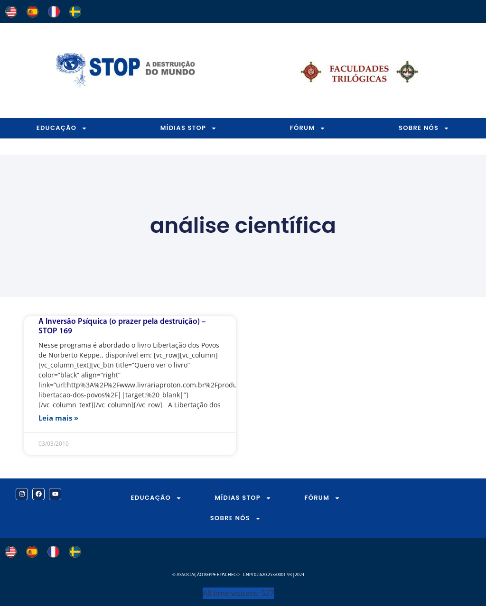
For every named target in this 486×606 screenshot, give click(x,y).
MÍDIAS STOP (188, 128)
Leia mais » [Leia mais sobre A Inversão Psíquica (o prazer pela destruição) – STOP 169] (58, 417)
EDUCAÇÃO (62, 128)
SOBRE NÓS (235, 518)
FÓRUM (308, 128)
